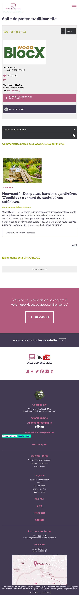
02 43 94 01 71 (14, 90)
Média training (39, 486)
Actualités (39, 512)
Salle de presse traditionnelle (39, 460)
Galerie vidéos (39, 492)
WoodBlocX (8, 212)
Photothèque (39, 466)
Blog (39, 505)
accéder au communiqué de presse (20, 233)
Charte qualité (39, 418)
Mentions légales (39, 445)
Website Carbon (24, 436)
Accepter (34, 592)
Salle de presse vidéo (39, 363)
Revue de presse (16, 109)
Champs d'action (39, 489)
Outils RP (39, 483)
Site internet (12, 75)
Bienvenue (41, 317)
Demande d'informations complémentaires (20, 98)
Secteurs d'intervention (39, 480)
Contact (39, 519)
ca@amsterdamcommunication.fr (42, 538)
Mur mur (39, 498)
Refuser (45, 592)
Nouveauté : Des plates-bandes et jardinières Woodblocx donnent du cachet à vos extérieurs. (39, 198)
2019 (74, 244)
